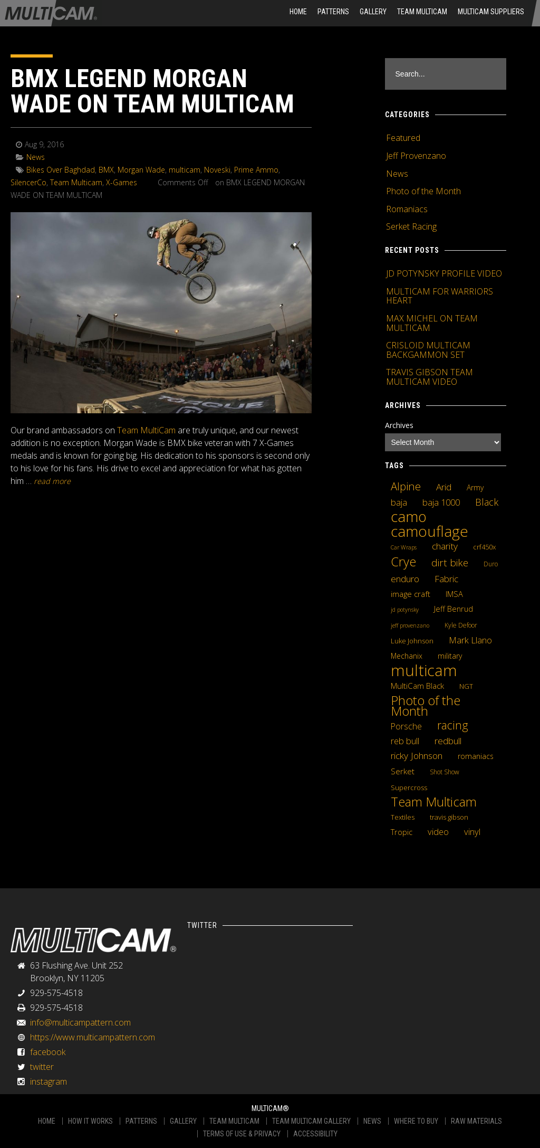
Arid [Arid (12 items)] (443, 486)
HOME (298, 11)
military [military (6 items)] (450, 656)
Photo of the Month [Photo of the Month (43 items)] (425, 706)
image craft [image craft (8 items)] (410, 594)
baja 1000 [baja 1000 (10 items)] (441, 502)
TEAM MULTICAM (234, 1121)
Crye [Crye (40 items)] (403, 561)
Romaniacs (407, 209)
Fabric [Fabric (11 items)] (446, 579)
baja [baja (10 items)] (399, 502)
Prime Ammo (256, 170)
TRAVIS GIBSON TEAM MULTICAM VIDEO (429, 376)
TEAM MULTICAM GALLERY (311, 1121)
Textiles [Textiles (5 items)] (402, 817)
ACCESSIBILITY (315, 1134)
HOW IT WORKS (90, 1121)
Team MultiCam (146, 430)
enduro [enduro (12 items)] (405, 578)
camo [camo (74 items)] (409, 517)
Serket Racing (411, 226)
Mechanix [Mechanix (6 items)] (406, 656)
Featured (403, 138)
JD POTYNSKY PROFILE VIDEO (444, 273)
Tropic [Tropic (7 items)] (401, 832)
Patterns (333, 11)
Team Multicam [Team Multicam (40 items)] (434, 802)
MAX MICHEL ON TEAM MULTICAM (432, 323)
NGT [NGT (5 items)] (466, 686)
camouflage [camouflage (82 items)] (429, 531)
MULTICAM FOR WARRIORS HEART (439, 296)
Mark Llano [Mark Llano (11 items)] (470, 640)
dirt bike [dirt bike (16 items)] (449, 562)
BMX (106, 170)
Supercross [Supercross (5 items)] (409, 787)
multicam (184, 170)
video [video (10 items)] (438, 832)
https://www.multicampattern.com (92, 1037)
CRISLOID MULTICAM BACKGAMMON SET (428, 349)
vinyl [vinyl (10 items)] (472, 832)
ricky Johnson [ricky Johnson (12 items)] (416, 755)
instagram (48, 1081)
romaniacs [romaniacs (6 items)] (476, 756)
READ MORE (52, 481)
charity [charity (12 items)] (445, 546)
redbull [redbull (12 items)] (448, 740)
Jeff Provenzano (416, 156)
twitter (42, 1067)
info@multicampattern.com (80, 1022)
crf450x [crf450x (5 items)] (484, 547)
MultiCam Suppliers (491, 11)
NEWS (372, 1121)
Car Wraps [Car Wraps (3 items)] (404, 547)
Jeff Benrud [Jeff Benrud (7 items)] (453, 608)
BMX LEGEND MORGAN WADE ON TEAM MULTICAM (152, 91)
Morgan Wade (141, 170)
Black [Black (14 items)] (486, 502)
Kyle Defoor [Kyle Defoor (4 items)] (461, 625)
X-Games (121, 182)
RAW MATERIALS (476, 1121)
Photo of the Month (423, 191)
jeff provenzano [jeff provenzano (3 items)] (410, 625)
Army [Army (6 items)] (475, 487)
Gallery (373, 11)
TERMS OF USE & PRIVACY (242, 1134)
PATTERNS (141, 1121)
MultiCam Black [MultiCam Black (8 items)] (417, 685)
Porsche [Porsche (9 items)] (406, 726)
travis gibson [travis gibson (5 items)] (449, 817)
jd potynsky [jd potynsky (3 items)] (405, 609)
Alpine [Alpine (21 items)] (406, 486)
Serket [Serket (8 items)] (402, 771)
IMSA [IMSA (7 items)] (454, 594)
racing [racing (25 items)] (452, 725)
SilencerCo (28, 182)
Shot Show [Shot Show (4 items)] (444, 771)
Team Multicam (422, 11)
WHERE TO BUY (416, 1121)
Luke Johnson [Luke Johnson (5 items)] (412, 641)
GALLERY (183, 1121)
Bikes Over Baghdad (60, 170)
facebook (47, 1052)
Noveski (217, 170)
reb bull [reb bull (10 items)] (405, 741)
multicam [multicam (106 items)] (424, 670)
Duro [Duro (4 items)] (491, 563)
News (35, 157)
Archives (399, 425)
